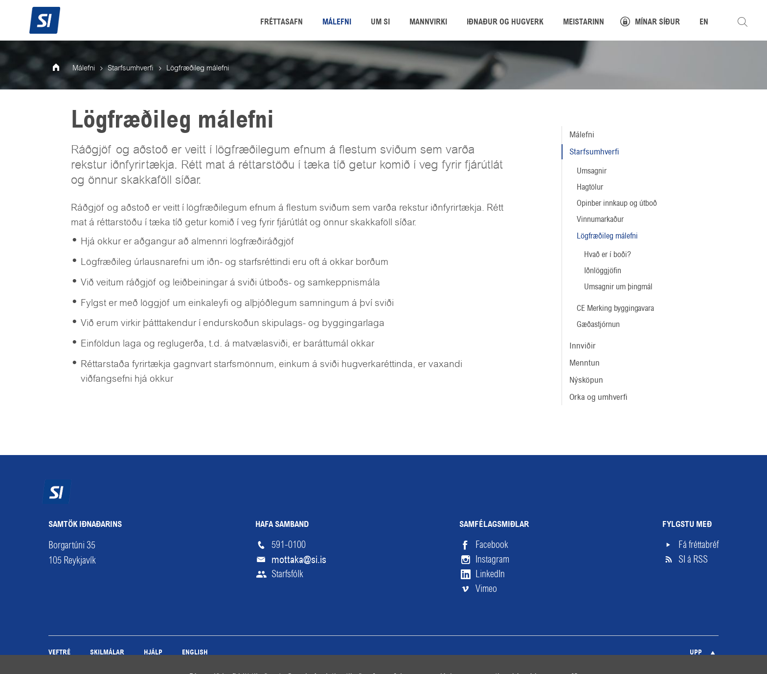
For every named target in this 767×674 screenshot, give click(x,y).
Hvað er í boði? (607, 254)
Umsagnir (592, 170)
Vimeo (486, 588)
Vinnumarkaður (600, 219)
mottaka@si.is (298, 559)
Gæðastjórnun (598, 324)
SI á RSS (693, 559)
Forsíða (62, 68)
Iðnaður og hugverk (505, 22)
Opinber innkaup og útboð (617, 203)
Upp (696, 652)
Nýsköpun (586, 380)
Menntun (584, 363)
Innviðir (582, 345)
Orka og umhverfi (598, 397)
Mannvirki (428, 22)
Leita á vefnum (742, 22)
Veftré (59, 652)
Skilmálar (107, 652)
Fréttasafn (281, 22)
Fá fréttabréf (698, 544)
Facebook (491, 544)
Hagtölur (590, 187)
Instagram (492, 559)
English (195, 652)
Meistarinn (583, 22)
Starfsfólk (287, 574)
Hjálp (153, 652)
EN (703, 22)
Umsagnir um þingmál (618, 286)
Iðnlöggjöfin (602, 270)
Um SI (380, 22)
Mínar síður (657, 22)
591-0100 (288, 544)
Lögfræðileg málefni (607, 235)
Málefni (581, 134)
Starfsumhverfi (594, 151)
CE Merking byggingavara (615, 308)
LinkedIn (490, 574)
